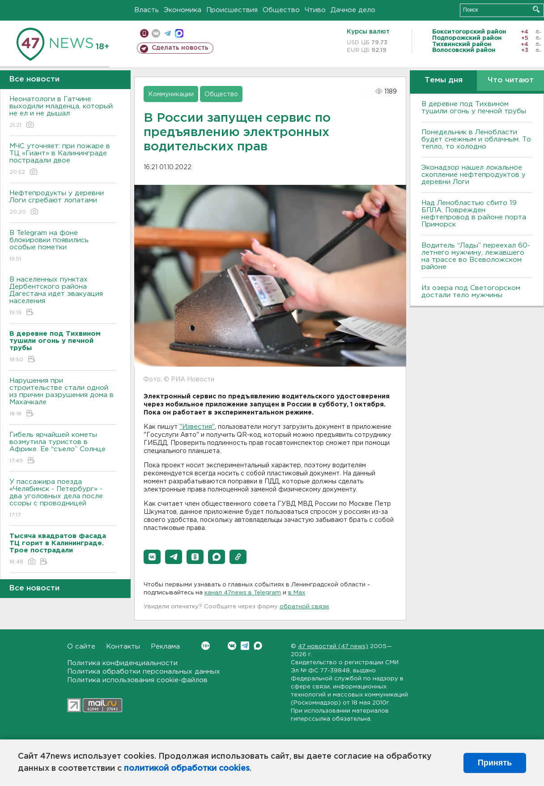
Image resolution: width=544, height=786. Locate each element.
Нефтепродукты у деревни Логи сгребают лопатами (62, 203)
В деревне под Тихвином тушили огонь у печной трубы (473, 107)
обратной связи (304, 606)
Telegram (245, 645)
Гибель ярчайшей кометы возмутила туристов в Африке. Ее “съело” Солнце (62, 448)
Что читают (511, 80)
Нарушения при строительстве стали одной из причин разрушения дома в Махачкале (62, 398)
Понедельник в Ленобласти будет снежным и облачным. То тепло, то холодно (476, 139)
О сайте (81, 646)
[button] (152, 557)
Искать (536, 9)
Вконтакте (205, 645)
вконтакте (156, 33)
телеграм (167, 33)
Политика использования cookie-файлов (137, 680)
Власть (146, 10)
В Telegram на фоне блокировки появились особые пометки (62, 246)
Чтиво (315, 10)
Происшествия (232, 10)
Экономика (182, 10)
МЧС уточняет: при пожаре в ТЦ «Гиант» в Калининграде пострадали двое (62, 159)
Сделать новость (180, 48)
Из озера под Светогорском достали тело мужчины (470, 291)
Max (258, 645)
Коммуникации (171, 94)
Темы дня (444, 80)
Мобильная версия (144, 33)
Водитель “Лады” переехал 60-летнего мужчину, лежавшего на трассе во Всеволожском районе (475, 256)
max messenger (179, 33)
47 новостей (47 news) (333, 646)
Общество (281, 10)
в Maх (296, 592)
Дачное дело (353, 10)
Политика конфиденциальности (122, 663)
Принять (495, 762)
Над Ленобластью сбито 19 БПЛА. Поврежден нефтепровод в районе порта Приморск (473, 213)
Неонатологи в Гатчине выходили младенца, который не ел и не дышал (62, 112)
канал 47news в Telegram (242, 592)
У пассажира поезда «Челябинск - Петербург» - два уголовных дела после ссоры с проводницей (62, 499)
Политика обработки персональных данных (143, 672)
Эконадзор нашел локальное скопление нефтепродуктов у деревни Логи (473, 175)
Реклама (165, 646)
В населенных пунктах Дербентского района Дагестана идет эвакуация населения (62, 296)
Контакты (123, 646)
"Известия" (197, 427)
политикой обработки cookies (187, 768)
